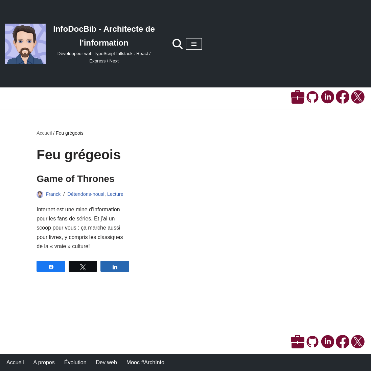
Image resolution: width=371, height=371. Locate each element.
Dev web (106, 362)
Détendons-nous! (86, 194)
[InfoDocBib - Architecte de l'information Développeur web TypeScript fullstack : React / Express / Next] (82, 43)
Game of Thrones (75, 179)
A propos (44, 362)
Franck (53, 194)
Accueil (44, 133)
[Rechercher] (177, 44)
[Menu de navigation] (194, 44)
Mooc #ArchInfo (145, 362)
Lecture (115, 194)
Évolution (75, 362)
